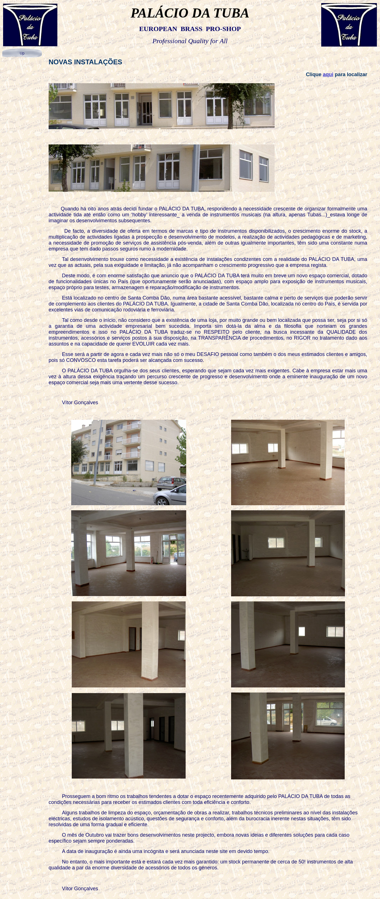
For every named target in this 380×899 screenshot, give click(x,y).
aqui (328, 74)
